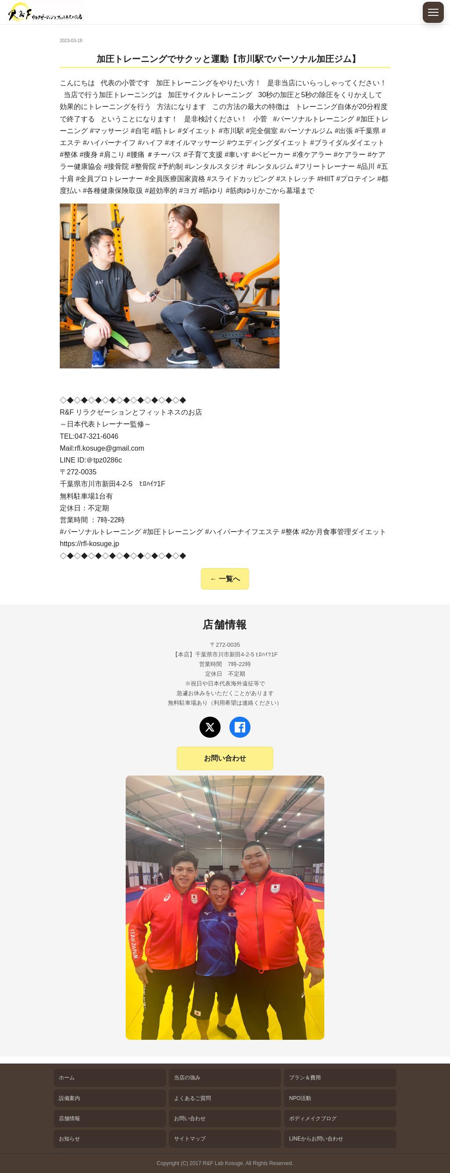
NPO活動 (300, 1098)
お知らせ (69, 1139)
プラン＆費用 (305, 1078)
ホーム (67, 1078)
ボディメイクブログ (313, 1118)
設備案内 (69, 1098)
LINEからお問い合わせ (316, 1139)
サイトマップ (190, 1139)
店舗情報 (69, 1118)
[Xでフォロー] (210, 727)
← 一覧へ (225, 579)
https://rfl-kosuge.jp (89, 543)
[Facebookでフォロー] (239, 727)
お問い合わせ (225, 758)
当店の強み (187, 1078)
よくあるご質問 (192, 1098)
